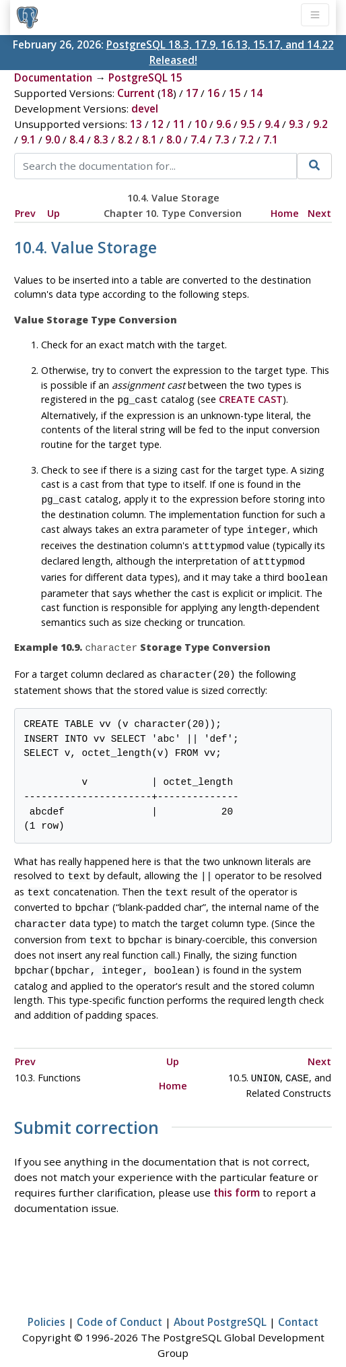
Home (285, 213)
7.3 (222, 139)
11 (179, 124)
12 (157, 124)
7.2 (246, 139)
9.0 (52, 139)
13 (136, 124)
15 (235, 93)
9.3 (296, 124)
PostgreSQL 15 (145, 77)
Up (53, 213)
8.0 (173, 139)
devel (144, 108)
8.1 (149, 139)
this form (236, 1172)
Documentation (53, 77)
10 (201, 124)
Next (319, 213)
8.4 (76, 139)
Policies (46, 1301)
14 (256, 93)
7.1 (270, 139)
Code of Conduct (119, 1301)
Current (136, 93)
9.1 (28, 139)
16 (213, 93)
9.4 (272, 124)
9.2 (320, 124)
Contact (298, 1301)
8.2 (125, 139)
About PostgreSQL (220, 1301)
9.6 (223, 124)
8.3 (101, 139)
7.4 (198, 139)
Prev (25, 213)
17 (192, 93)
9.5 (247, 124)
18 (167, 93)
